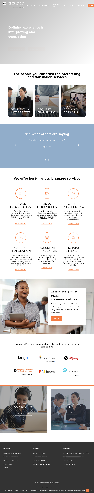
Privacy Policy (7, 464)
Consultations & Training (41, 464)
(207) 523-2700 (68, 460)
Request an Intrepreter (10, 457)
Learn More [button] (20, 229)
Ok (87, 490)
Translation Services (40, 457)
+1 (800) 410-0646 (69, 464)
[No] (92, 490)
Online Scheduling (39, 460)
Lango (52, 482)
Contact (5, 468)
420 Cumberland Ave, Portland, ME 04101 (77, 453)
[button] (16, 44)
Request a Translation (10, 460)
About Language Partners (12, 453)
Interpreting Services (40, 453)
